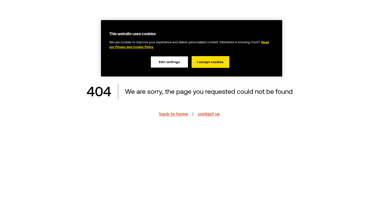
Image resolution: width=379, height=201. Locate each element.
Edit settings (169, 62)
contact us (209, 113)
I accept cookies (210, 62)
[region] (191, 48)
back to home (173, 113)
